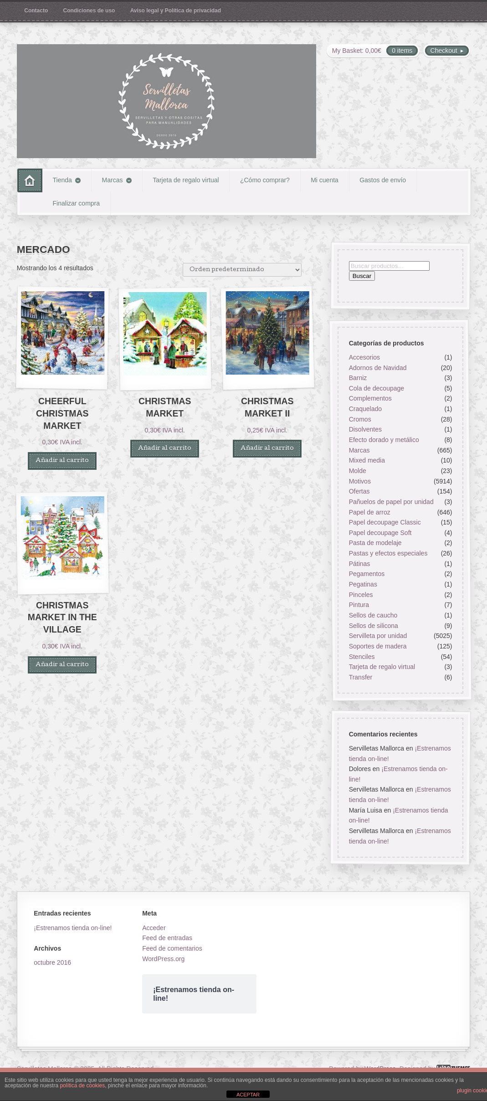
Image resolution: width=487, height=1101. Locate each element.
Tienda (62, 180)
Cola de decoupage (376, 388)
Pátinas (359, 563)
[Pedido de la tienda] (242, 270)
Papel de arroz (369, 511)
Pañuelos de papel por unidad (391, 501)
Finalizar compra (76, 203)
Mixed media (367, 460)
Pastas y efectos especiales (388, 553)
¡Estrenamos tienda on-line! (73, 927)
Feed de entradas (167, 938)
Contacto (36, 10)
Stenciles (362, 656)
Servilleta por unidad (378, 635)
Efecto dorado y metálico (384, 439)
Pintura (359, 604)
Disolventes (365, 429)
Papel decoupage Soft (380, 532)
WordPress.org (163, 958)
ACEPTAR (248, 1094)
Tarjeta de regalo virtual (186, 180)
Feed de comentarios (172, 948)
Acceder (153, 927)
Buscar (362, 276)
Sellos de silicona (373, 625)
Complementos (370, 398)
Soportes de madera (378, 646)
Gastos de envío (382, 180)
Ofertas (359, 491)
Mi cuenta (324, 180)
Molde (357, 470)
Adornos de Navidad (378, 367)
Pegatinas (363, 584)
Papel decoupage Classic (385, 522)
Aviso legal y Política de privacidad (175, 10)
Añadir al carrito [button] (62, 461)
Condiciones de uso (89, 10)
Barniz (358, 377)
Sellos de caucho (373, 615)
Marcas (112, 180)
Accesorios (364, 357)
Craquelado (365, 408)
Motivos (360, 480)
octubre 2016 (52, 962)
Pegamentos (367, 573)
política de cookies (82, 1085)
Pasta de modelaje (375, 542)
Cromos (360, 419)
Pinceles (361, 594)
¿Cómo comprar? (265, 180)
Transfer (361, 677)
